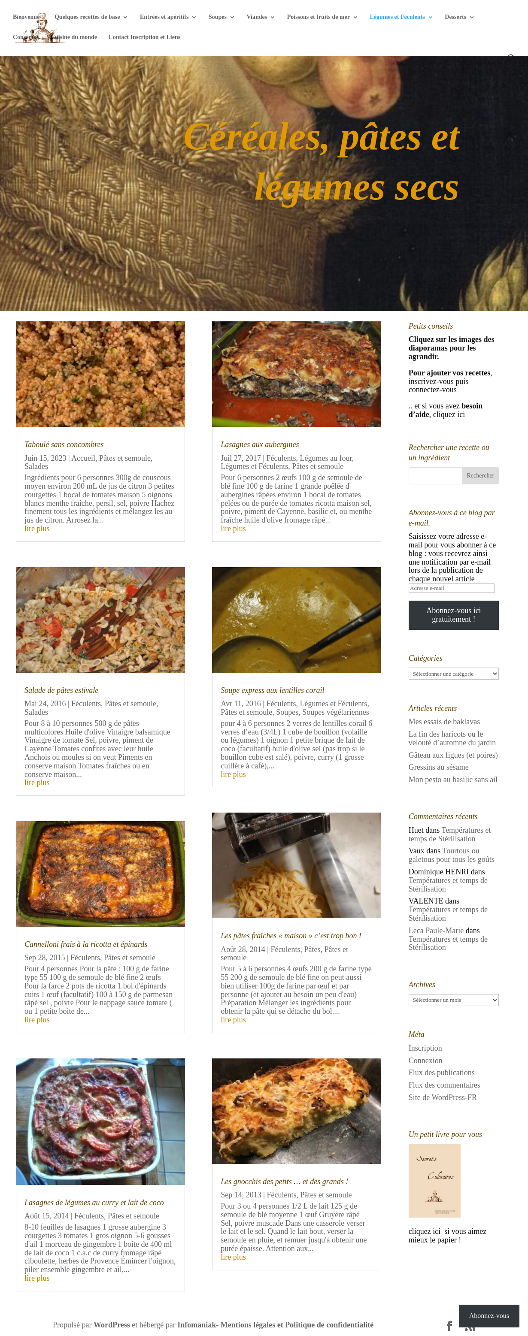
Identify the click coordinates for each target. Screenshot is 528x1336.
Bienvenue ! (28, 17)
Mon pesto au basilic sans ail (453, 779)
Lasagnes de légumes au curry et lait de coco (94, 1202)
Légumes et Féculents (397, 17)
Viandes (257, 17)
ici (460, 414)
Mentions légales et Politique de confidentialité (297, 1325)
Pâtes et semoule (125, 458)
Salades (36, 466)
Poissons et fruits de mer (318, 17)
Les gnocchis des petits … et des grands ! (284, 1181)
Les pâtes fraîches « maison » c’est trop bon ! (291, 935)
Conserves (26, 37)
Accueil (83, 458)
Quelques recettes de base (87, 17)
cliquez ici (426, 1231)
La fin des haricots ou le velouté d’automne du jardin (452, 738)
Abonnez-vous (489, 1315)
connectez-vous (433, 389)
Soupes (218, 17)
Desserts (455, 17)
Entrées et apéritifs (164, 17)
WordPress (112, 1325)
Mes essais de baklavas (444, 721)
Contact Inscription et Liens (145, 37)
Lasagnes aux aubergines (260, 444)
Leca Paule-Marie (436, 930)
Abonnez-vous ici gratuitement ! (453, 614)
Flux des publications (442, 1072)
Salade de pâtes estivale (61, 690)
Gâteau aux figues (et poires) (453, 755)
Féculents (86, 703)
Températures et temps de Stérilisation (450, 834)
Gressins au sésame (439, 767)
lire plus (37, 528)
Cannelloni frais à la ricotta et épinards (85, 944)
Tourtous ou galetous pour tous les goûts (452, 855)
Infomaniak (196, 1325)
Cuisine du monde (74, 37)
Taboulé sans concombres (64, 444)
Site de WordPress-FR (443, 1097)
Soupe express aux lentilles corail (272, 690)
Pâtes (312, 949)
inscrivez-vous (431, 381)
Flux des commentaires (444, 1085)
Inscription (425, 1048)
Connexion (426, 1060)
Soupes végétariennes (335, 712)
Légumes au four (326, 458)
